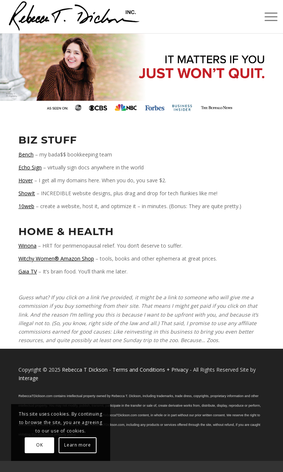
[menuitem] (267, 16)
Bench (26, 154)
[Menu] (267, 16)
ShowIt (26, 193)
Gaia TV (27, 271)
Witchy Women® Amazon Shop (56, 258)
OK (39, 445)
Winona (27, 245)
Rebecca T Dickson (85, 369)
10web (26, 206)
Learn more (77, 445)
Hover (25, 180)
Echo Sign (30, 167)
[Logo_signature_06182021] (74, 16)
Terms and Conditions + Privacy (150, 369)
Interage (28, 378)
